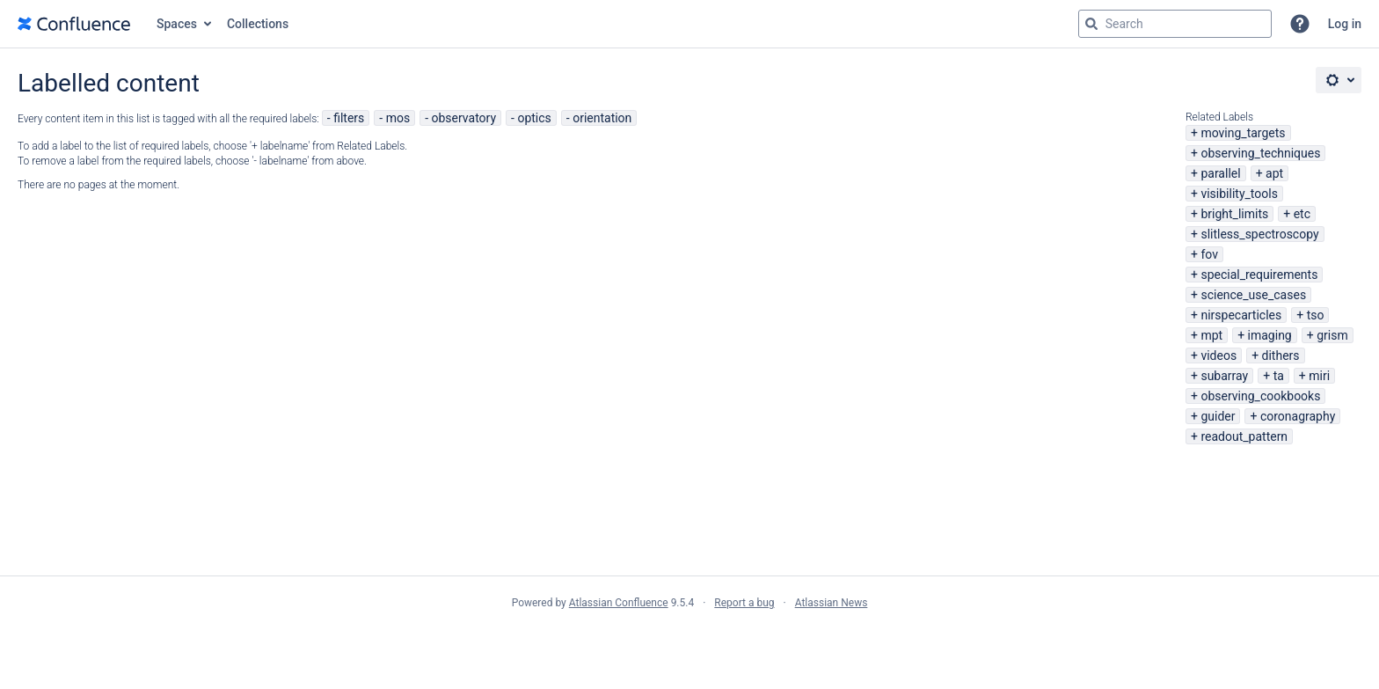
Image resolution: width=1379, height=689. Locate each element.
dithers (1281, 355)
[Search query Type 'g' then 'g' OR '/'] (1175, 24)
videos (1218, 355)
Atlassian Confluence (618, 603)
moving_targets (1242, 133)
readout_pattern (1244, 436)
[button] (1299, 24)
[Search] (1091, 24)
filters (348, 118)
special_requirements (1258, 275)
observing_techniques (1260, 153)
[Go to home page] (74, 24)
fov (1209, 254)
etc (1302, 214)
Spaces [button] (177, 24)
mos (398, 118)
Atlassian (690, 641)
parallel (1220, 173)
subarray (1224, 376)
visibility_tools (1238, 194)
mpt (1211, 335)
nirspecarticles (1240, 315)
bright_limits (1234, 214)
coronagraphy (1297, 416)
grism (1332, 335)
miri (1319, 376)
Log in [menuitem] (1344, 24)
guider (1217, 416)
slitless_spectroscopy (1259, 234)
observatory (464, 118)
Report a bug (744, 603)
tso (1315, 315)
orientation (602, 118)
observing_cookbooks (1260, 396)
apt (1274, 173)
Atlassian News (831, 603)
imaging (1270, 335)
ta (1278, 376)
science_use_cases (1253, 295)
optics (534, 118)
